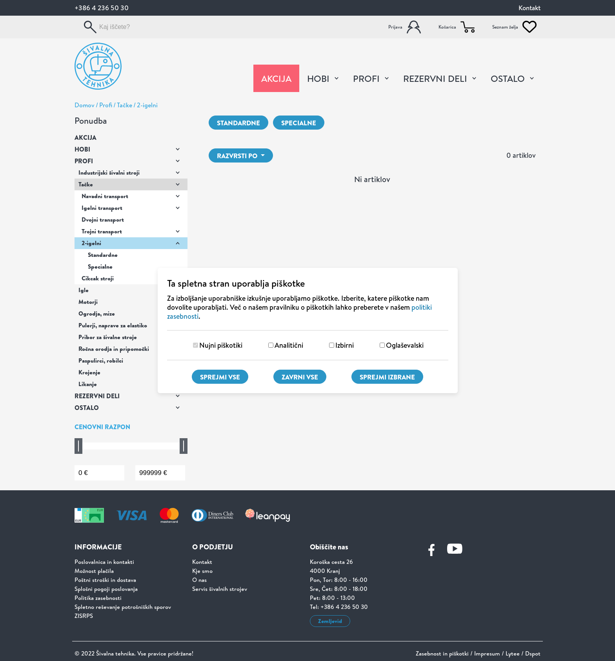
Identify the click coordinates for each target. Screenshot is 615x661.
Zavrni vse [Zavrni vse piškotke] (300, 376)
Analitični (289, 345)
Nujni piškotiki (220, 345)
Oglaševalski (405, 345)
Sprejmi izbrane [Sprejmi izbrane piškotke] (387, 376)
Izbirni (344, 345)
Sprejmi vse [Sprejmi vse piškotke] (220, 376)
